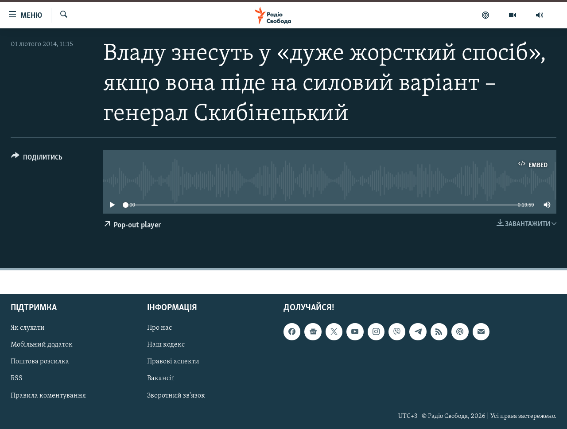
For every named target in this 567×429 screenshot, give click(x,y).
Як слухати (28, 328)
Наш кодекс (166, 345)
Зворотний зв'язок (176, 395)
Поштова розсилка (40, 362)
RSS (17, 378)
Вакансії (160, 378)
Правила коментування (48, 395)
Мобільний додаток (42, 345)
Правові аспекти (173, 362)
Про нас (159, 328)
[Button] (36, 159)
